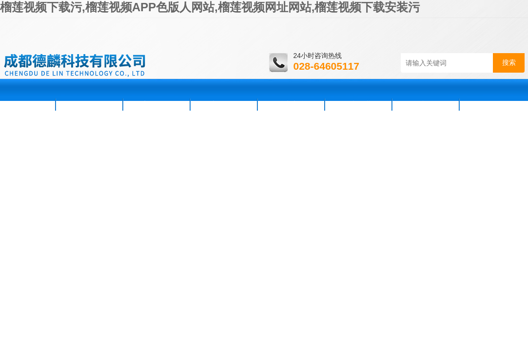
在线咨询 (425, 104)
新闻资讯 (156, 104)
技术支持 (291, 104)
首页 (29, 104)
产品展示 (223, 104)
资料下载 (358, 104)
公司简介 (89, 104)
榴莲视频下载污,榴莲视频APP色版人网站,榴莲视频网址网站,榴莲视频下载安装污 (210, 7)
